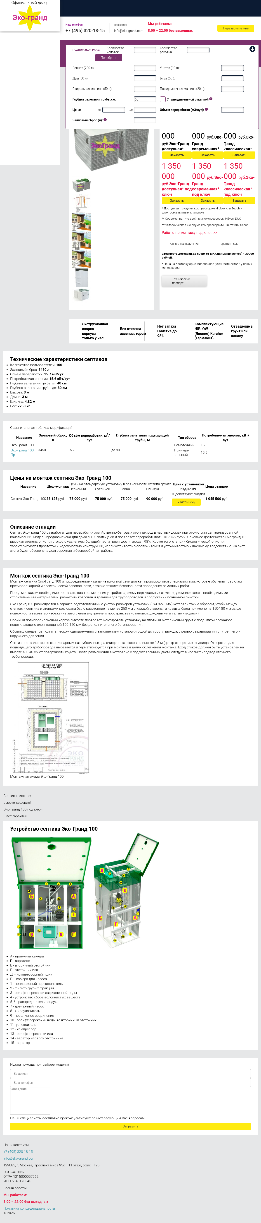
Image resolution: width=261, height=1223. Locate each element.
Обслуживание (207, 5)
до (131, 109)
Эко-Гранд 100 (15, 150)
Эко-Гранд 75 (14, 134)
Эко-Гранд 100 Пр (20, 156)
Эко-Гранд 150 (15, 161)
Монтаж (123, 5)
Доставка (174, 5)
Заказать (177, 155)
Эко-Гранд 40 (14, 121)
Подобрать (109, 58)
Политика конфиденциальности (29, 1214)
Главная (73, 5)
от (99, 109)
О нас (98, 5)
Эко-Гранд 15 (14, 93)
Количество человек (115, 50)
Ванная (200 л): (83, 68)
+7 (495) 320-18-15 (85, 30)
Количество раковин (168, 50)
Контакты (74, 10)
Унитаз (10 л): (170, 68)
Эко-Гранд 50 (14, 128)
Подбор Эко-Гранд (86, 49)
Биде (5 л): (167, 78)
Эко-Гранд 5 (13, 58)
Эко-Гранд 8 (13, 70)
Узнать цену (186, 502)
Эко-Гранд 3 (13, 51)
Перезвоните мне (236, 28)
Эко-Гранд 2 (13, 45)
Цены (148, 5)
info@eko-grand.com (128, 31)
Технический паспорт (181, 281)
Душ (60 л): (80, 78)
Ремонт (239, 5)
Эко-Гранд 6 (13, 64)
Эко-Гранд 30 (14, 115)
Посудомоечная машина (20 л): (182, 89)
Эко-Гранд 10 (14, 86)
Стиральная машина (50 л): (92, 89)
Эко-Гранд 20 (14, 99)
